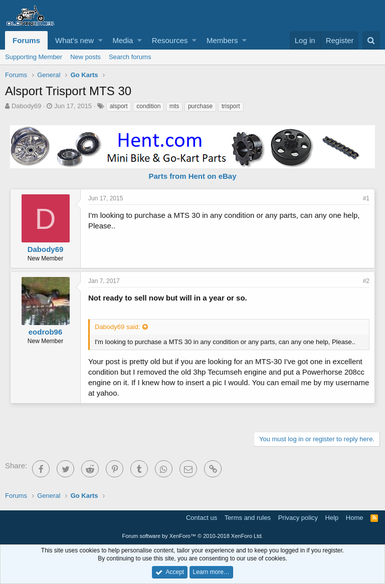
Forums (26, 40)
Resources (170, 40)
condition (148, 106)
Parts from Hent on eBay (192, 176)
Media (123, 40)
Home (354, 517)
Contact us (201, 517)
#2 (366, 280)
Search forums (130, 57)
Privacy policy (298, 517)
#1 (366, 198)
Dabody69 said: (117, 327)
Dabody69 (26, 106)
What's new (74, 40)
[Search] (371, 40)
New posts (85, 57)
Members (222, 40)
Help (332, 517)
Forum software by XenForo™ (192, 536)
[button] (100, 40)
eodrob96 (46, 332)
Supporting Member (33, 57)
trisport (231, 106)
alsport (119, 106)
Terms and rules (248, 517)
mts (174, 106)
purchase (200, 106)
